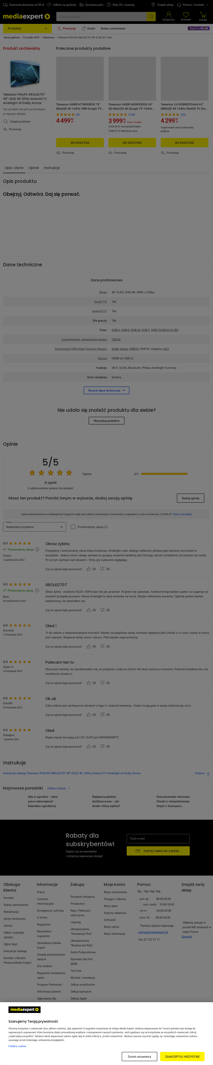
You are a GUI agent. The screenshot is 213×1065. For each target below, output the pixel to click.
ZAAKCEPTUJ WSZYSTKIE (182, 1056)
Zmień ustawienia (139, 1056)
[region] (106, 1033)
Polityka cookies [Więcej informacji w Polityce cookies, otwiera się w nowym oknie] (17, 1046)
